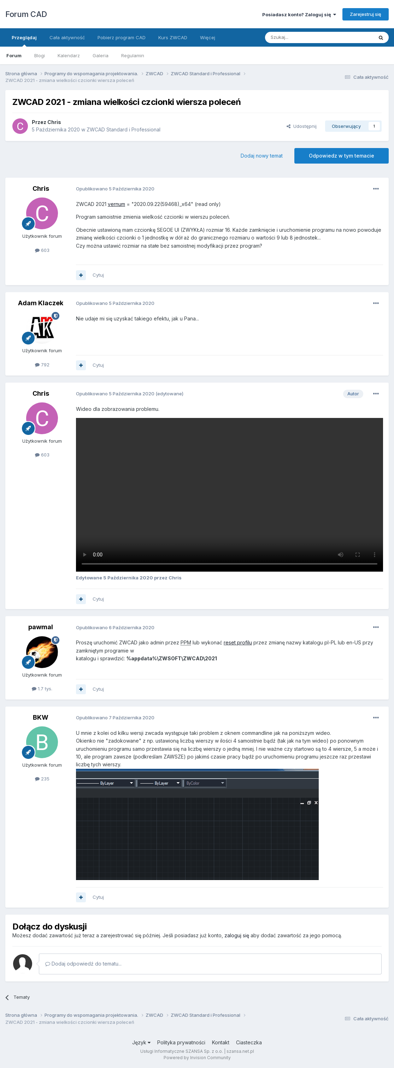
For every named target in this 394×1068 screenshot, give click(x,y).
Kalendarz (69, 55)
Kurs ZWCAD (172, 37)
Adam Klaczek (40, 303)
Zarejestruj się (365, 14)
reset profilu (238, 642)
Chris (54, 122)
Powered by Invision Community (197, 1057)
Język (141, 1042)
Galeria (100, 55)
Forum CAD (26, 14)
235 (42, 778)
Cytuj (98, 275)
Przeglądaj (24, 41)
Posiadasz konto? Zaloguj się (299, 14)
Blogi (39, 55)
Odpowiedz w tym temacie (341, 156)
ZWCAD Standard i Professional (123, 129)
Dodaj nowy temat (262, 156)
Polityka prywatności (181, 1042)
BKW (40, 717)
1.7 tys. (42, 688)
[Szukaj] (301, 37)
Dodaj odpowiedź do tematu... (83, 964)
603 (42, 250)
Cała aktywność (67, 37)
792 (42, 364)
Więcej (207, 37)
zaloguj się (236, 935)
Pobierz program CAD (122, 37)
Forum (14, 55)
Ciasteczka (249, 1042)
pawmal (40, 627)
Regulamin (132, 55)
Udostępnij (302, 126)
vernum (116, 204)
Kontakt (220, 1042)
